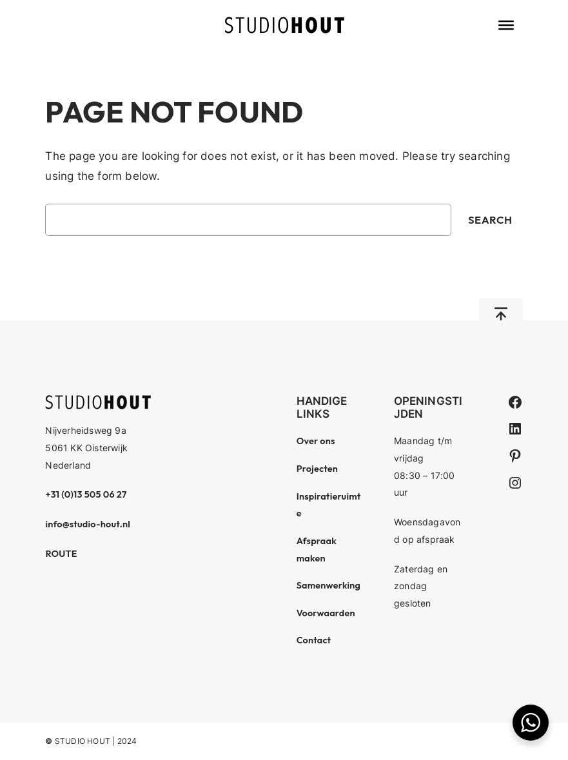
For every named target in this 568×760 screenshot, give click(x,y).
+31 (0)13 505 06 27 (85, 494)
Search (490, 219)
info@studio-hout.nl (87, 524)
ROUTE (61, 554)
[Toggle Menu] (506, 25)
